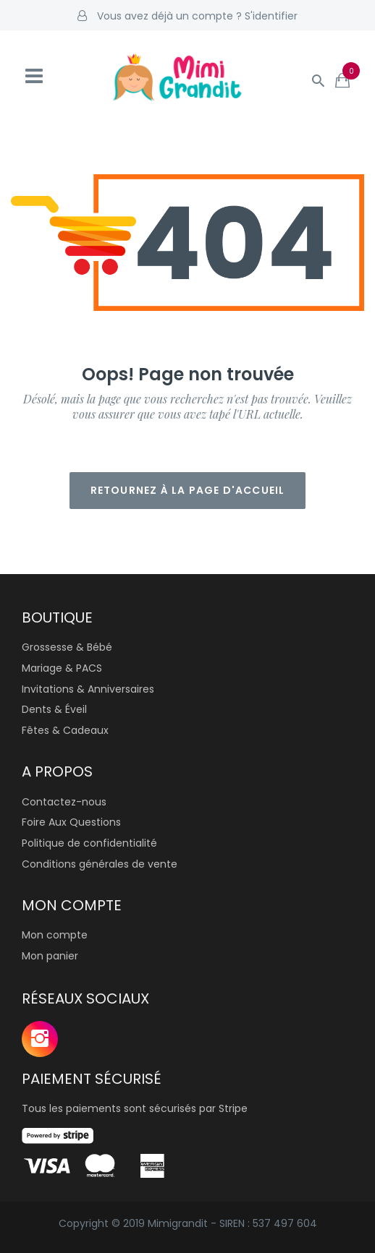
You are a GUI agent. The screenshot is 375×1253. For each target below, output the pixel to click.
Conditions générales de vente (99, 864)
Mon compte (55, 935)
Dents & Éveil (54, 709)
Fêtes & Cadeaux (65, 730)
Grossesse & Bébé (67, 647)
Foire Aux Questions (71, 822)
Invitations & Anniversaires (88, 689)
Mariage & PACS (62, 668)
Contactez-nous (64, 802)
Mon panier (50, 956)
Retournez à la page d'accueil (187, 490)
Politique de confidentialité (89, 843)
